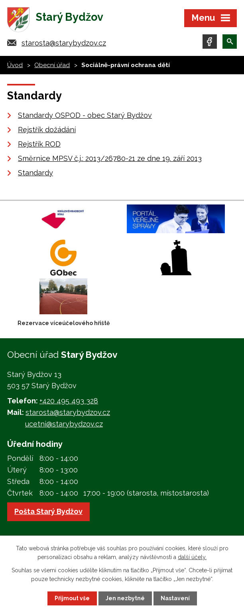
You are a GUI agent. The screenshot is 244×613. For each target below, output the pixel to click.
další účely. (192, 557)
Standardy (35, 173)
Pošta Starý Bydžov (48, 511)
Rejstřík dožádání (47, 129)
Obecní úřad (52, 65)
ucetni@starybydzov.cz (64, 424)
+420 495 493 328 (68, 401)
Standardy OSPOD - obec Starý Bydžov (85, 115)
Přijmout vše (72, 598)
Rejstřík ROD (39, 144)
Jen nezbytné (125, 598)
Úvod (15, 65)
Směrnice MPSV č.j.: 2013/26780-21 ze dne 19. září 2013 (110, 158)
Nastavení (175, 598)
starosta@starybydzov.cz (64, 43)
